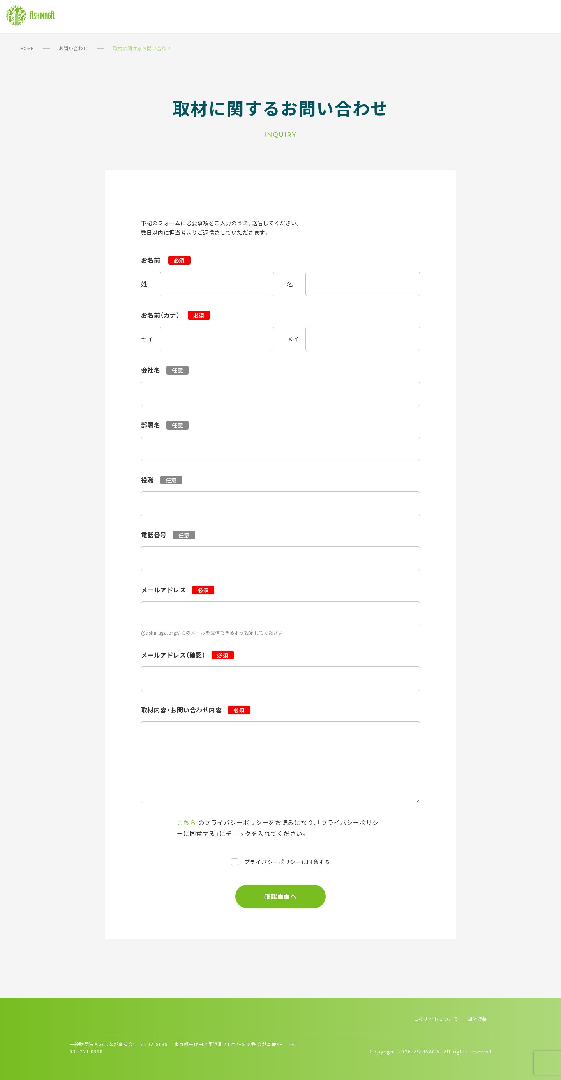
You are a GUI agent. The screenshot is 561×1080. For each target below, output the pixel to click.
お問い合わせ (73, 48)
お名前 (151, 260)
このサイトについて (436, 1018)
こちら (186, 822)
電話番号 (154, 534)
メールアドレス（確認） (173, 654)
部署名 (150, 425)
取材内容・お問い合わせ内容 (181, 709)
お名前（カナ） (161, 315)
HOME (27, 48)
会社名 (150, 370)
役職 (147, 479)
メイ (293, 339)
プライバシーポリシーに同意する (287, 862)
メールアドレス (163, 589)
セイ (147, 339)
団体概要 (477, 1018)
